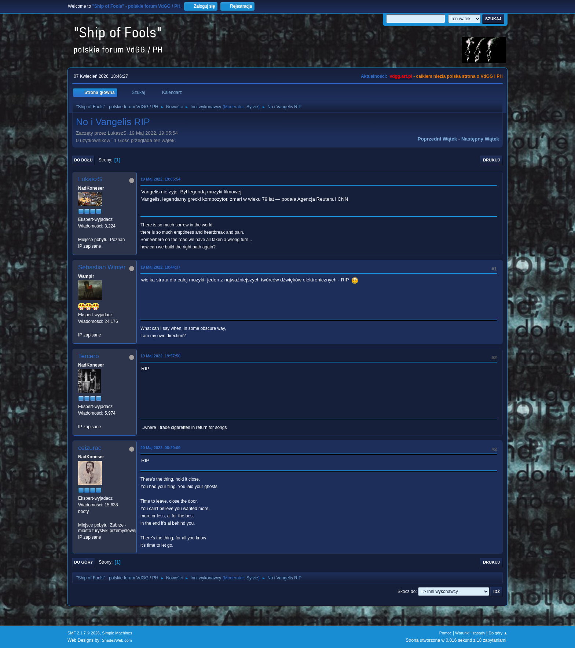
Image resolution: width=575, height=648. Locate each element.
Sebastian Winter (101, 267)
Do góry (83, 562)
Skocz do (406, 591)
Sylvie (252, 106)
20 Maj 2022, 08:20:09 (160, 447)
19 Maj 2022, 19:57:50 (160, 356)
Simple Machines (117, 633)
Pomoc (445, 633)
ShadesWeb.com (117, 640)
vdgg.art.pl (401, 76)
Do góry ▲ (498, 633)
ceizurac (89, 447)
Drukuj (491, 160)
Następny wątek (480, 139)
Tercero (88, 356)
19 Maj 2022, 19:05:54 (160, 179)
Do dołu (83, 160)
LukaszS (90, 179)
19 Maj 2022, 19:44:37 (160, 267)
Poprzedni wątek (437, 139)
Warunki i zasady (470, 633)
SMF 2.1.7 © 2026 (83, 633)
